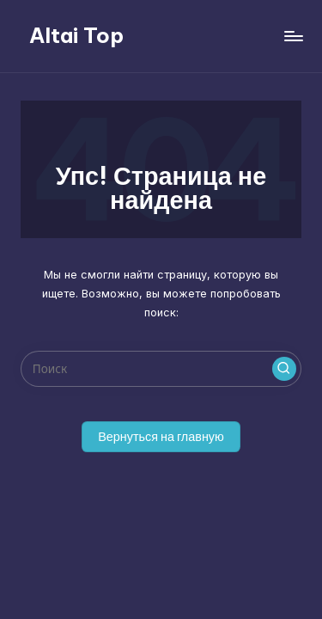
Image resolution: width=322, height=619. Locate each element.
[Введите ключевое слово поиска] (161, 369)
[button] (284, 369)
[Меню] (292, 35)
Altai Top (76, 35)
